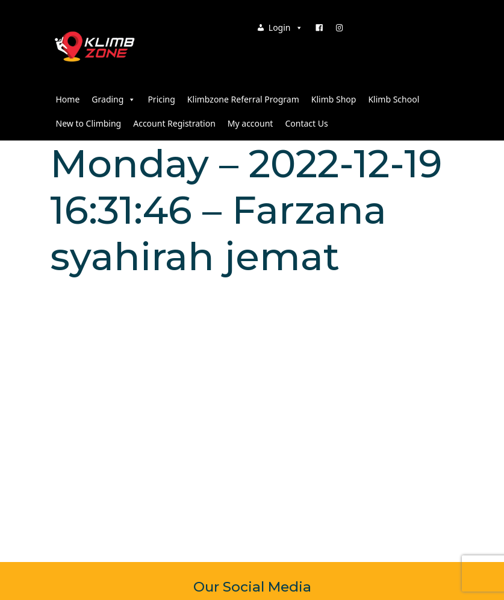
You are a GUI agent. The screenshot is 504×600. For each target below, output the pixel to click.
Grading (113, 99)
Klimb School (393, 99)
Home (68, 99)
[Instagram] (339, 28)
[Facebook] (319, 28)
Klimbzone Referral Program (243, 99)
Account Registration (174, 123)
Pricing (161, 99)
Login (286, 27)
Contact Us (306, 123)
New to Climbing (89, 123)
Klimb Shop (333, 99)
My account (250, 123)
